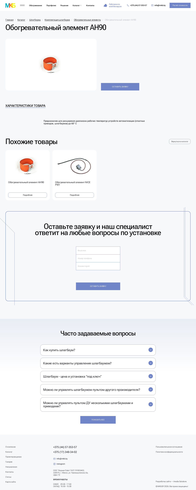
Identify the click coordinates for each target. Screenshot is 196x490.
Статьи (8, 477)
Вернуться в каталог (179, 141)
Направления (11, 467)
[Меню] (22, 5)
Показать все (98, 420)
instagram (59, 464)
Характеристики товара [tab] (25, 105)
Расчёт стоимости (180, 5)
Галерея (8, 462)
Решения (64, 5)
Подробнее (27, 195)
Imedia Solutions (180, 481)
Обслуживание (35, 5)
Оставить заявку (120, 87)
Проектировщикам (13, 457)
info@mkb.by (158, 5)
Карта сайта (10, 482)
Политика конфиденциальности (169, 452)
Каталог (76, 5)
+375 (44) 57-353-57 (137, 5)
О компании (10, 447)
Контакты (90, 5)
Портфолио (51, 5)
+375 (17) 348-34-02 (65, 452)
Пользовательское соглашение (169, 447)
